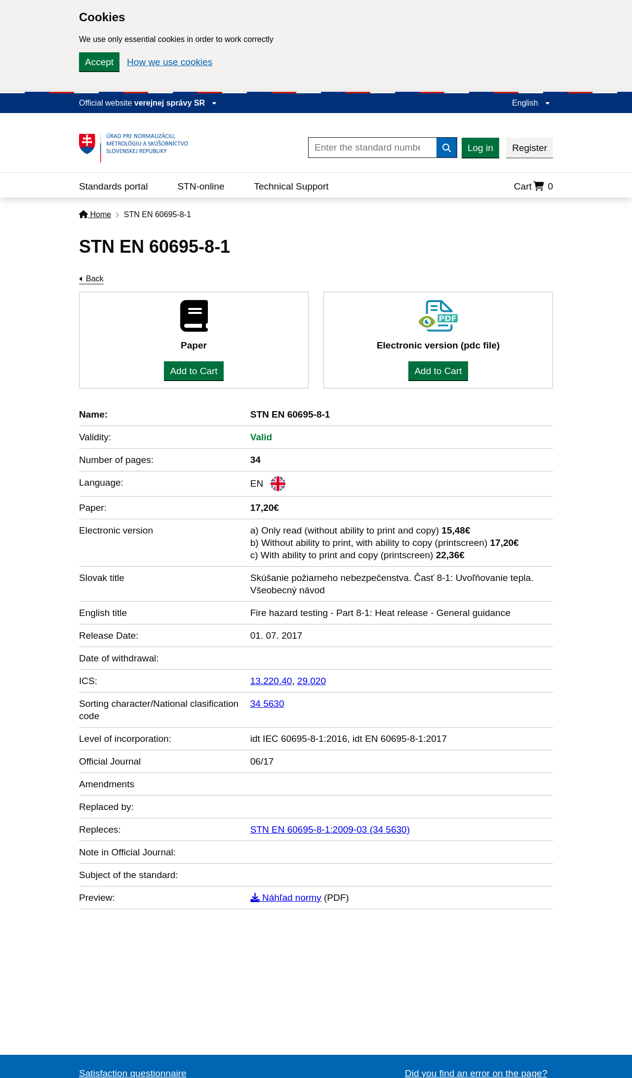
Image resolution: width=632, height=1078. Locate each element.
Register (529, 148)
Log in (480, 148)
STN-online (200, 186)
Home (95, 214)
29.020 (311, 681)
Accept (99, 62)
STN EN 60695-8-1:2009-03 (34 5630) (330, 829)
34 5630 (267, 703)
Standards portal (113, 186)
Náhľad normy (285, 897)
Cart (533, 186)
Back (95, 278)
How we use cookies (169, 62)
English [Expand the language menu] (531, 103)
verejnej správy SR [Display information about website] (175, 103)
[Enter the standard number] (372, 147)
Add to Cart (193, 371)
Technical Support (291, 186)
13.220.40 (271, 681)
